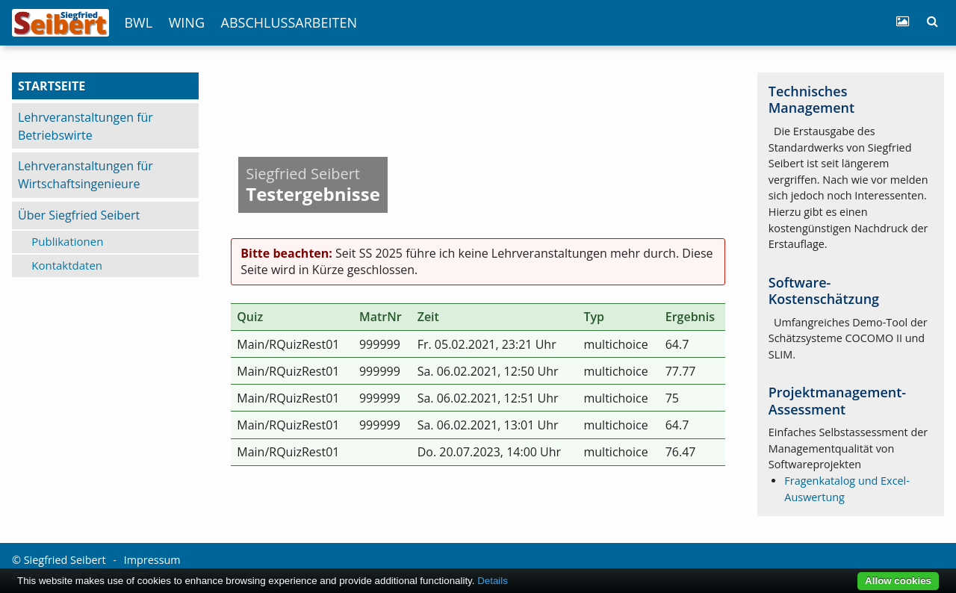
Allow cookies (898, 580)
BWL (138, 22)
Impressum (152, 560)
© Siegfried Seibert (59, 560)
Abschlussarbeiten (289, 22)
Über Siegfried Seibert (79, 215)
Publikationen (67, 241)
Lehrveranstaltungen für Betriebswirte (85, 126)
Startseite (51, 86)
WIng (187, 22)
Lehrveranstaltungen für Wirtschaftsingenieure (85, 175)
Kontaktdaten (66, 265)
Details (492, 580)
